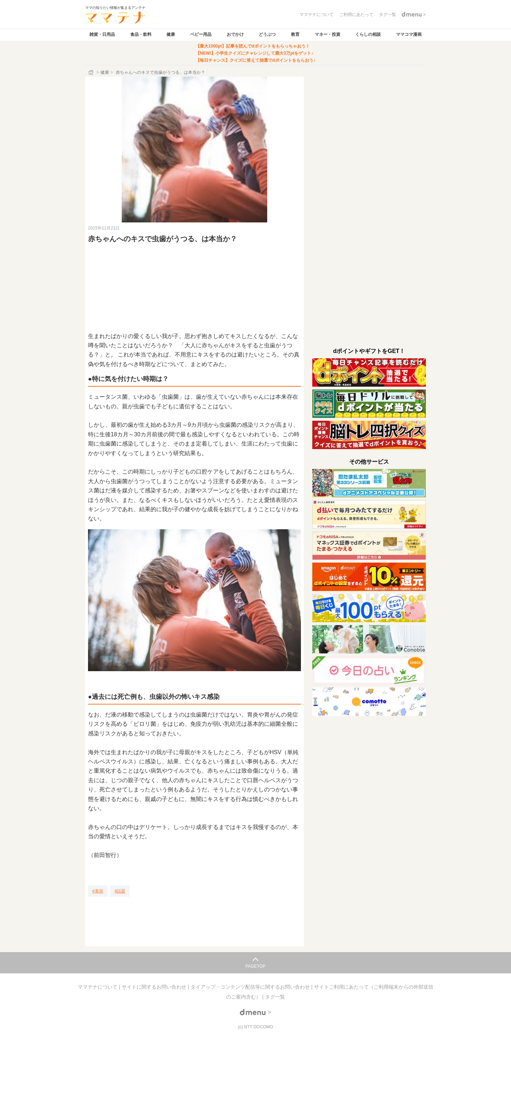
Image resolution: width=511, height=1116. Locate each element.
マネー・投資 (327, 34)
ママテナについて (98, 987)
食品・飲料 (141, 34)
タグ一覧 (275, 997)
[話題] (120, 891)
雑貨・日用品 (102, 34)
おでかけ (235, 34)
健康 (170, 34)
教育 (295, 34)
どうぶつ (267, 34)
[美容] (98, 891)
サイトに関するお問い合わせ (155, 987)
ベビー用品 (200, 34)
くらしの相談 (368, 34)
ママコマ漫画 (409, 34)
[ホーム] (91, 72)
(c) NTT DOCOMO (255, 1026)
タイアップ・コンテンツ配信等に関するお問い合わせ (251, 987)
